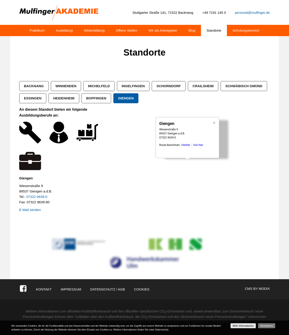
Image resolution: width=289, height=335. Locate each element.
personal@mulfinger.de (252, 12)
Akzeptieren (266, 325)
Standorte (214, 30)
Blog (192, 30)
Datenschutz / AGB (107, 289)
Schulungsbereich (246, 30)
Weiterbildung (94, 30)
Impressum (71, 289)
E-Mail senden (30, 210)
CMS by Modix (257, 288)
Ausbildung (64, 30)
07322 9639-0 (36, 197)
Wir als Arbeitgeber (163, 30)
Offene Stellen (126, 30)
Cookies (141, 289)
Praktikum (37, 30)
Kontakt (44, 289)
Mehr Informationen (243, 325)
